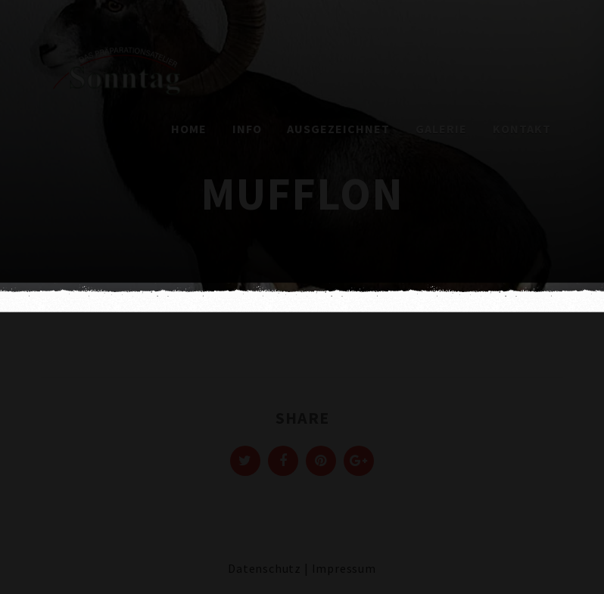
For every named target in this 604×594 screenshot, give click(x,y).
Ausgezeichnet (338, 128)
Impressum (344, 568)
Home (189, 128)
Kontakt (522, 128)
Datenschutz (264, 568)
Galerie (441, 128)
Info (247, 128)
